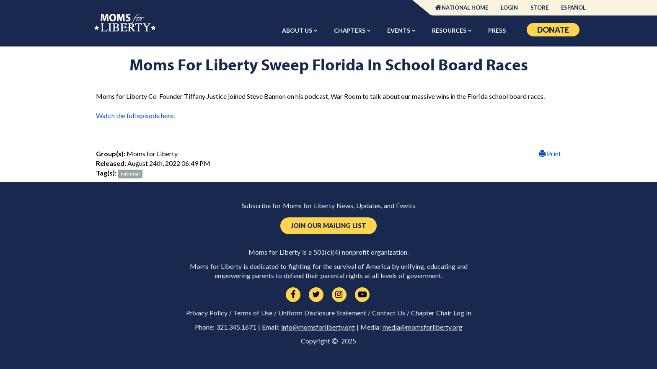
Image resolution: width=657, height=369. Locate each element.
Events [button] (399, 30)
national (130, 173)
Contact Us (388, 313)
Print (550, 153)
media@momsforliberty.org (423, 327)
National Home (465, 7)
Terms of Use (252, 313)
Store (539, 7)
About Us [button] (297, 30)
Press (497, 30)
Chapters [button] (350, 30)
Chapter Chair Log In (441, 313)
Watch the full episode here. (136, 115)
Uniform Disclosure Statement (322, 313)
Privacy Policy (207, 313)
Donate (553, 29)
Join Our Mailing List (328, 225)
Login (509, 7)
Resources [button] (450, 30)
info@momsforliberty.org (318, 327)
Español (573, 7)
